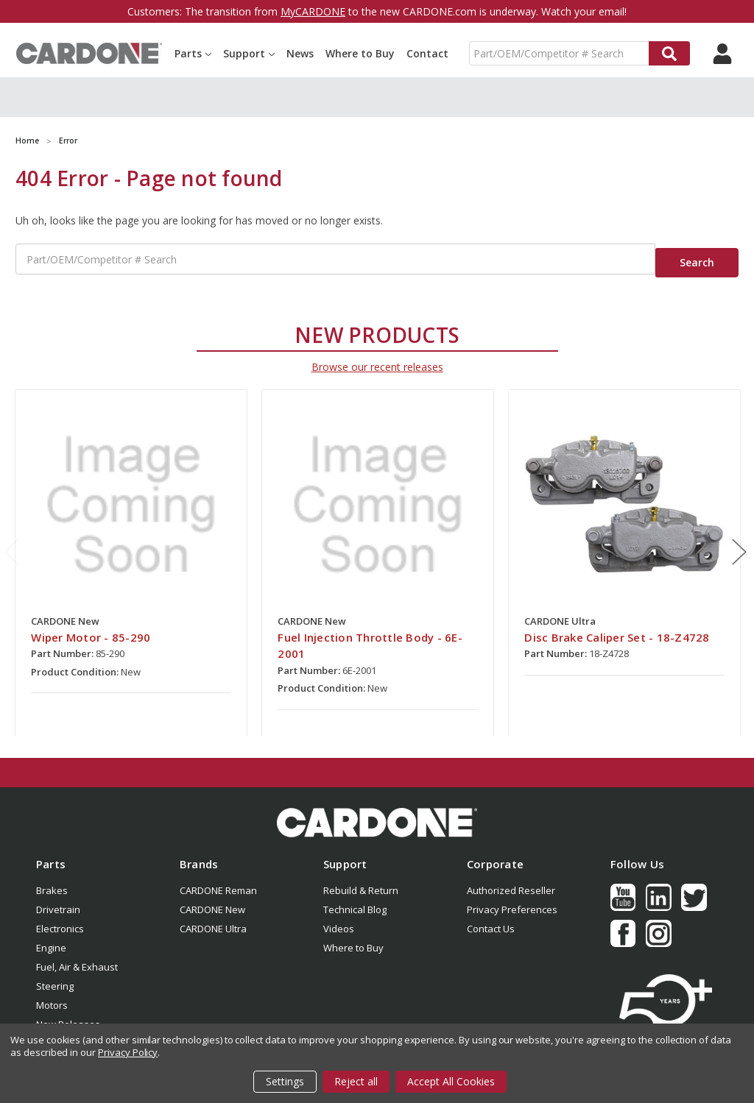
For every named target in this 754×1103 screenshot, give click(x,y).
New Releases (68, 1015)
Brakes (52, 881)
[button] (377, 814)
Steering (55, 977)
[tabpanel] (131, 554)
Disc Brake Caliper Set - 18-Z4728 (616, 628)
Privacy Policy (128, 1052)
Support (249, 53)
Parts (193, 53)
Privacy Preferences (512, 900)
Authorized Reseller (511, 881)
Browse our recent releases (377, 358)
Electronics (60, 919)
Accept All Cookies (451, 1081)
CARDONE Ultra (213, 919)
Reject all (356, 1081)
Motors (52, 996)
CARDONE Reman (218, 881)
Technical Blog (355, 900)
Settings (285, 1081)
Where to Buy (360, 53)
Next (739, 543)
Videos (338, 919)
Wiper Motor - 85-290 (90, 628)
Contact (427, 53)
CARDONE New (212, 900)
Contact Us (491, 919)
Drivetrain (58, 900)
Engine (51, 939)
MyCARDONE (313, 11)
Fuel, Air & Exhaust (77, 958)
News (300, 53)
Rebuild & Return (360, 881)
